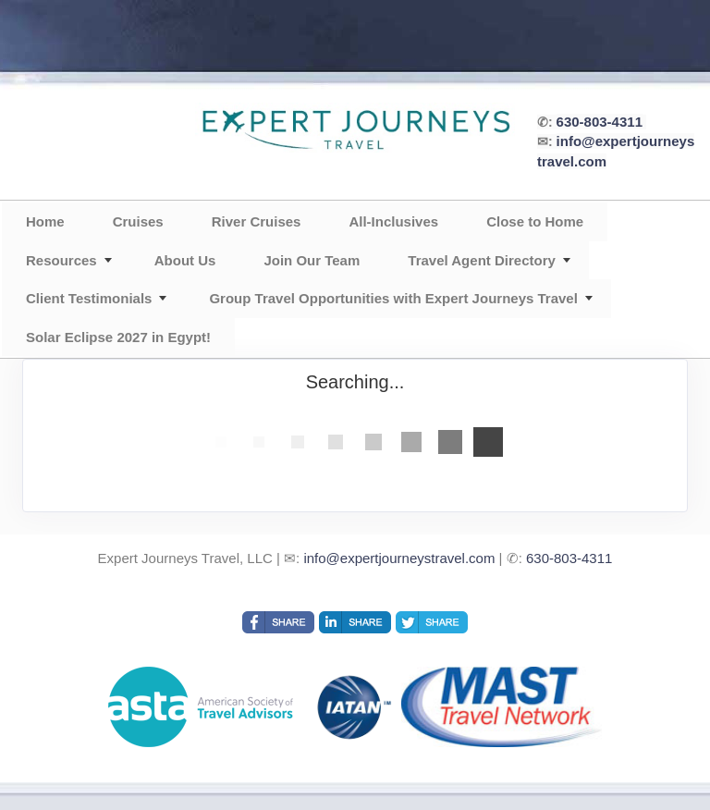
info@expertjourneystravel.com (399, 558)
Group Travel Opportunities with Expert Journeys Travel (393, 298)
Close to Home (534, 221)
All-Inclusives (393, 221)
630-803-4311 (600, 121)
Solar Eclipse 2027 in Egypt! (118, 337)
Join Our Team (311, 260)
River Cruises (256, 221)
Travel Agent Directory (482, 260)
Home (45, 221)
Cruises (138, 221)
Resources (61, 260)
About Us (185, 260)
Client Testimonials (89, 298)
